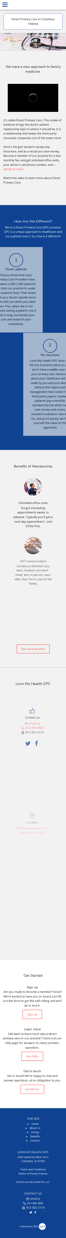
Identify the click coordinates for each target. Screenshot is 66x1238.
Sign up (32, 1015)
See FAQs (32, 1056)
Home (35, 1123)
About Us (35, 1128)
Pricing (35, 1132)
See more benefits (33, 649)
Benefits (35, 1136)
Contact (35, 1140)
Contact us (32, 1087)
